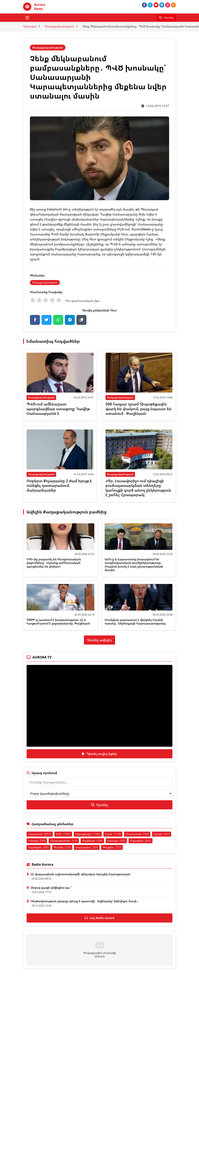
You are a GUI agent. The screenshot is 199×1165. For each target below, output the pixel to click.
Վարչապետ (87, 847)
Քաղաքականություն (59, 26)
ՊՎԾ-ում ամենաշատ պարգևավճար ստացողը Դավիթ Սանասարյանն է (58, 408)
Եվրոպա (116, 840)
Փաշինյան (92, 840)
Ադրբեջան (38, 847)
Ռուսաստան (137, 834)
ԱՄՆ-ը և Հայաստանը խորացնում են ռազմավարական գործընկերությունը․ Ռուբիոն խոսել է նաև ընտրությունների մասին (134, 564)
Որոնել (99, 805)
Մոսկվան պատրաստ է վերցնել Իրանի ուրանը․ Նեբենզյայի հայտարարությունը (135, 621)
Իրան (113, 834)
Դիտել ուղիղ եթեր (99, 753)
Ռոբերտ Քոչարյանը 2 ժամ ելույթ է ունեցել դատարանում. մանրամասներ (59, 485)
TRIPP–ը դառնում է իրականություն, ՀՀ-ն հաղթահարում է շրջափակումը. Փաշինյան (58, 621)
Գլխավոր (30, 26)
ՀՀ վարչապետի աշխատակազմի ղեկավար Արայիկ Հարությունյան (80, 874)
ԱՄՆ (63, 834)
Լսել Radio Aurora (99, 918)
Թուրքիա (112, 847)
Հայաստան (39, 834)
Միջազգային (87, 834)
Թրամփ (62, 847)
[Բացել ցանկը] (27, 17)
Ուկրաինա (140, 840)
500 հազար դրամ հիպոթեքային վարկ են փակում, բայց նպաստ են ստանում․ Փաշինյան (138, 408)
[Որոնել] (166, 17)
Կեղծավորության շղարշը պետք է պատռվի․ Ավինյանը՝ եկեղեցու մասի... (85, 901)
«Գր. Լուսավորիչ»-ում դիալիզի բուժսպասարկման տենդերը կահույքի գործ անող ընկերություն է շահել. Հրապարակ (138, 487)
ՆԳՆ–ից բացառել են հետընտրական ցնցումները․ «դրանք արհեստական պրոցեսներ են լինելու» (54, 562)
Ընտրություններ (63, 840)
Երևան (162, 834)
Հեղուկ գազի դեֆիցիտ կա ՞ (51, 888)
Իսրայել (36, 840)
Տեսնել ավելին (99, 640)
